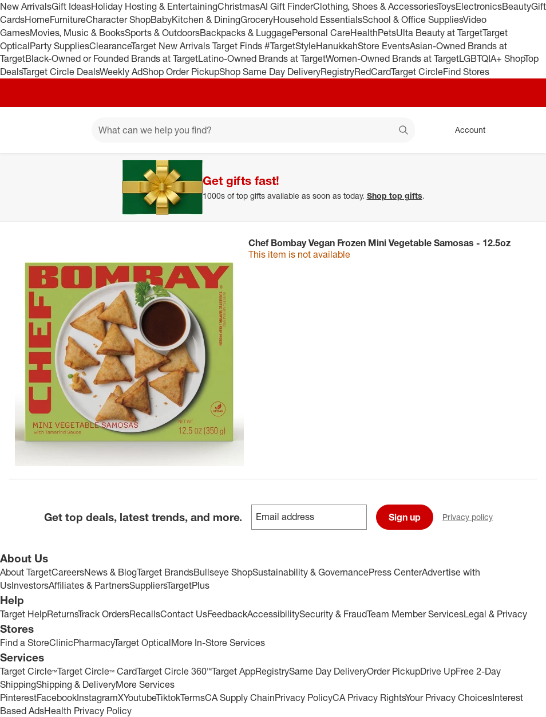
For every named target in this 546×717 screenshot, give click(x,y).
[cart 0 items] (522, 130)
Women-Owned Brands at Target (392, 58)
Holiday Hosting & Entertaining (154, 6)
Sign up (405, 517)
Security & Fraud (333, 614)
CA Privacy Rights (369, 697)
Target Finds (238, 46)
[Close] (530, 166)
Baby (161, 19)
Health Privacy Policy (88, 710)
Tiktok (168, 697)
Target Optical (142, 642)
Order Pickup (393, 671)
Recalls (144, 614)
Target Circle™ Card (97, 671)
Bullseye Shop (222, 572)
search (404, 131)
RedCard (372, 71)
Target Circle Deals (61, 71)
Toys (446, 6)
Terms (192, 697)
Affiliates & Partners (89, 585)
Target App (233, 671)
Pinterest (18, 697)
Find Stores (466, 71)
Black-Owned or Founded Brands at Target (111, 58)
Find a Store (24, 642)
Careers (68, 572)
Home (37, 19)
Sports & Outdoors (162, 32)
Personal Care (321, 32)
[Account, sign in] (464, 130)
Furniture (68, 19)
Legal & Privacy (495, 614)
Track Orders (103, 614)
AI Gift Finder (286, 6)
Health (364, 32)
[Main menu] (65, 130)
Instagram (97, 697)
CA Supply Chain (240, 697)
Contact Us (183, 614)
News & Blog (110, 572)
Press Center (395, 572)
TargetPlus (188, 585)
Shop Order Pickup (181, 71)
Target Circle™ (28, 671)
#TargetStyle (290, 46)
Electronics (479, 6)
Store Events (384, 46)
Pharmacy (93, 642)
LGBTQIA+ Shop (491, 58)
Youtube (140, 697)
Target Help (23, 614)
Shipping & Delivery (76, 684)
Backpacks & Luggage (246, 32)
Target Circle (417, 71)
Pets (387, 32)
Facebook (57, 697)
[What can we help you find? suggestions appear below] (253, 130)
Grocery (256, 19)
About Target (26, 572)
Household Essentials (317, 19)
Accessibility (273, 614)
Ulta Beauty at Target (439, 32)
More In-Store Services (218, 642)
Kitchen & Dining (206, 19)
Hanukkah (337, 46)
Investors (30, 585)
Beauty (516, 6)
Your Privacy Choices (448, 697)
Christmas (238, 6)
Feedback (227, 614)
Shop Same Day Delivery (270, 71)
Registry (337, 71)
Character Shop (118, 19)
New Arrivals (26, 6)
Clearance (110, 46)
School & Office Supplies (412, 19)
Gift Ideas (71, 6)
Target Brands (165, 572)
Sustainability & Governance (310, 572)
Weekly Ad (121, 71)
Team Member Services (415, 614)
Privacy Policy (304, 697)
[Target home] (25, 130)
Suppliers (148, 585)
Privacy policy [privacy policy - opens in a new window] (472, 518)
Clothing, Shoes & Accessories (375, 6)
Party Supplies (59, 46)
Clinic (61, 642)
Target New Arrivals (171, 46)
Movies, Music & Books (77, 32)
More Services (145, 684)
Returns (62, 614)
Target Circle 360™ (174, 671)
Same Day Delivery (328, 671)
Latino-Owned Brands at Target (262, 58)
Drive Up (438, 671)
